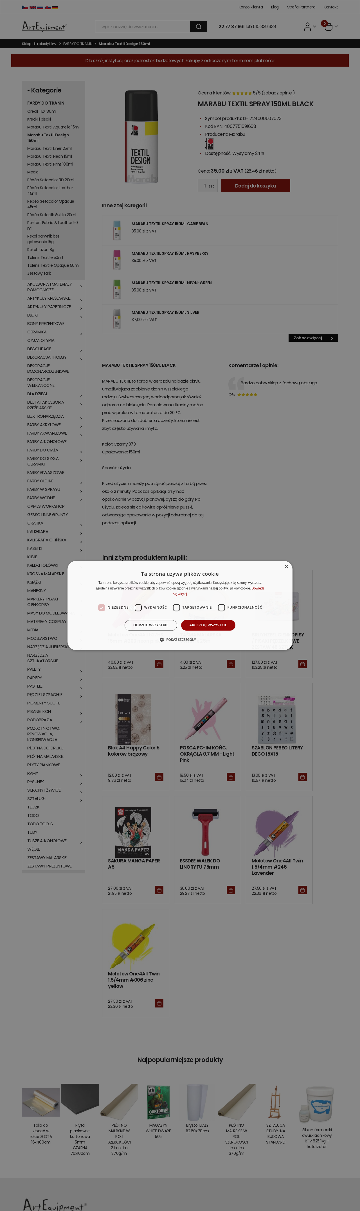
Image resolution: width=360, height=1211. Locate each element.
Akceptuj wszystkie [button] (208, 625)
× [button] (286, 567)
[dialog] (180, 605)
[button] (180, 639)
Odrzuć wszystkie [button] (150, 625)
